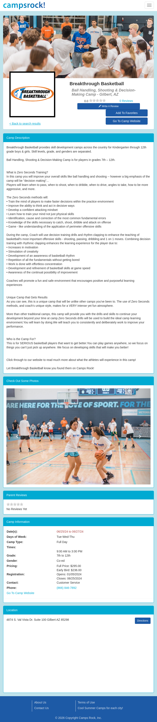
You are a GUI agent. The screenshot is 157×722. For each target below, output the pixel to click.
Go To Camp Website (127, 121)
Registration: (16, 574)
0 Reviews (126, 101)
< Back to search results (25, 123)
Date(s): (12, 531)
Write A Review (109, 106)
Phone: (11, 587)
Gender (12, 560)
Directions (142, 620)
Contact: (13, 582)
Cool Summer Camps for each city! (100, 708)
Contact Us (41, 708)
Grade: (11, 555)
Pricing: (12, 566)
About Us (40, 702)
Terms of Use (86, 702)
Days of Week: (16, 536)
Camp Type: (15, 542)
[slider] (97, 100)
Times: (11, 547)
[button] (17, 436)
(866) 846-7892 (67, 587)
